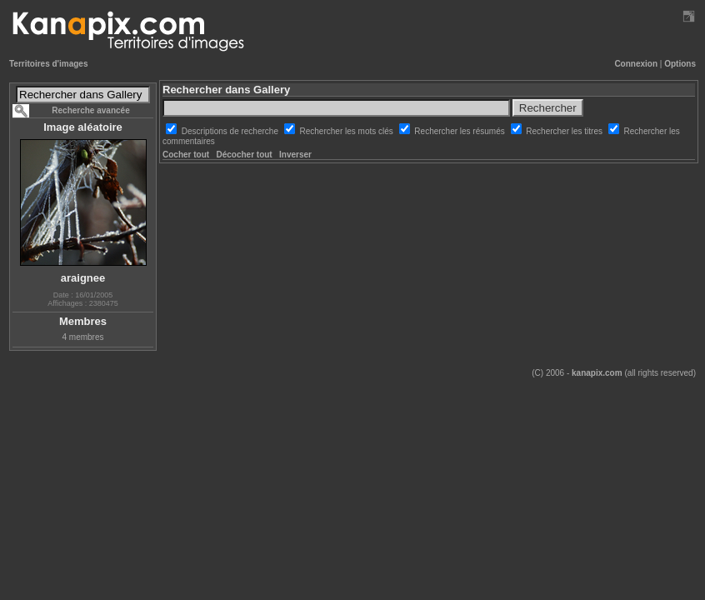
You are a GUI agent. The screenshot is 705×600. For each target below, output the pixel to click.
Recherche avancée (90, 110)
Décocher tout (244, 154)
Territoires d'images (48, 63)
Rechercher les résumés (460, 131)
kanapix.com (597, 373)
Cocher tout (185, 154)
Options (680, 63)
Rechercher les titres (565, 131)
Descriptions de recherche (231, 131)
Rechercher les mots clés (348, 131)
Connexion (636, 63)
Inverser (295, 154)
